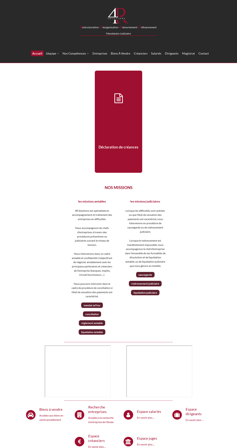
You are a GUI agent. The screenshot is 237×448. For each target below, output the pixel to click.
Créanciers (141, 53)
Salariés (156, 53)
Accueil (37, 53)
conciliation (92, 314)
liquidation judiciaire (145, 292)
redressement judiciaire (145, 283)
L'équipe (52, 53)
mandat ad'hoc (92, 305)
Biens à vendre (120, 53)
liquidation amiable (92, 332)
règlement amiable (92, 323)
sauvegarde (145, 274)
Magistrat (188, 53)
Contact (203, 53)
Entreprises (99, 53)
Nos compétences (76, 53)
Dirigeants (172, 53)
